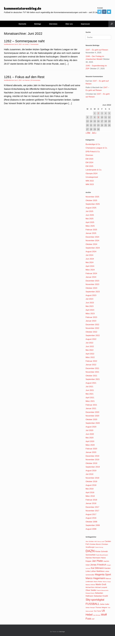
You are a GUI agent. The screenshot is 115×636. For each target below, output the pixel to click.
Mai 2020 (89, 438)
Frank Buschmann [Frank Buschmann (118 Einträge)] (102, 555)
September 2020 (93, 423)
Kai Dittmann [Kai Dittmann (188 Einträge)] (97, 568)
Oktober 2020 (91, 419)
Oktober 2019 (91, 463)
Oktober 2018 (91, 481)
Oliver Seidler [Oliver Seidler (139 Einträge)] (91, 590)
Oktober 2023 (91, 288)
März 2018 (90, 496)
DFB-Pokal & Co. (93, 152)
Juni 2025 (90, 215)
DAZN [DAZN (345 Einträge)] (90, 551)
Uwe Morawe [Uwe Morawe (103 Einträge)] (96, 615)
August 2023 (91, 295)
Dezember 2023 (92, 281)
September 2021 (93, 379)
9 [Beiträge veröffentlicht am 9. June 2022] (98, 117)
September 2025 (93, 204)
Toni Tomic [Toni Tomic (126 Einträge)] (97, 611)
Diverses (89, 155)
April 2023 (90, 310)
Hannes (27, 80)
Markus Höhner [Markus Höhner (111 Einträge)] (90, 584)
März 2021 (90, 401)
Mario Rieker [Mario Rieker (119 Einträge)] (98, 581)
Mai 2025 (89, 219)
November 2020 (92, 416)
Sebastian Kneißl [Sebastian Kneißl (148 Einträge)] (101, 596)
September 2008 (93, 525)
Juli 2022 (89, 343)
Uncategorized (92, 177)
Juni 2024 (90, 259)
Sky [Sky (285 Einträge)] (88, 599)
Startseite (22, 24)
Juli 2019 (89, 474)
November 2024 (92, 240)
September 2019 (93, 467)
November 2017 (92, 511)
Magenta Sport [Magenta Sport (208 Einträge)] (103, 574)
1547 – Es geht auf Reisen (97, 50)
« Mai (88, 133)
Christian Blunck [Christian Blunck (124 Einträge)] (95, 544)
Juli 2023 (89, 299)
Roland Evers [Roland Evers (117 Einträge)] (90, 593)
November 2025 (92, 197)
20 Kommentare (35, 80)
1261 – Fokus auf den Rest (24, 77)
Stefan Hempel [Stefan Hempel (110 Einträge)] (90, 607)
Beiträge (37, 24)
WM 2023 (90, 184)
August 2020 (91, 427)
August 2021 (91, 383)
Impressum (85, 24)
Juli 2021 (89, 387)
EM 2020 (89, 159)
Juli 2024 (89, 255)
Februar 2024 (91, 273)
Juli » (94, 133)
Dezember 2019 (92, 456)
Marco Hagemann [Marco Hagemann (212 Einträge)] (95, 578)
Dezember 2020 (92, 412)
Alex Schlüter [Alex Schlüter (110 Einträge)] (90, 541)
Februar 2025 (91, 230)
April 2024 (90, 266)
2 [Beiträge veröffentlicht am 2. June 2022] (98, 113)
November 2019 (92, 460)
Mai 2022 (89, 350)
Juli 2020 (89, 430)
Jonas (27, 44)
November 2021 (92, 372)
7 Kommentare (34, 44)
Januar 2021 (91, 408)
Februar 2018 (91, 500)
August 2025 (91, 208)
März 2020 (90, 445)
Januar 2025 (91, 233)
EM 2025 (89, 166)
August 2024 (91, 251)
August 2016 (91, 518)
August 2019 (91, 471)
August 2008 (91, 529)
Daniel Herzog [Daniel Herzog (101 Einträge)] (99, 547)
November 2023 (92, 284)
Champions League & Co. (96, 148)
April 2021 (90, 398)
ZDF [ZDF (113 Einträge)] (93, 619)
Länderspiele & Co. (94, 170)
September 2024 (93, 248)
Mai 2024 (89, 262)
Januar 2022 (91, 365)
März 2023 (90, 313)
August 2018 (91, 485)
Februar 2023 (91, 317)
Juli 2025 (89, 211)
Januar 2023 (91, 321)
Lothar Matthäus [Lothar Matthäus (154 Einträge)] (97, 571)
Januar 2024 (91, 277)
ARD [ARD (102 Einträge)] (95, 541)
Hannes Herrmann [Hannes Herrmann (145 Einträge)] (93, 558)
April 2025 (90, 222)
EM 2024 (89, 162)
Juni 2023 (90, 303)
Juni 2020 (90, 434)
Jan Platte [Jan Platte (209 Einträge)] (97, 561)
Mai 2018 (89, 489)
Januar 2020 (91, 452)
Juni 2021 (90, 390)
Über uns (69, 24)
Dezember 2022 (92, 325)
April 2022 (90, 354)
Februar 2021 (91, 405)
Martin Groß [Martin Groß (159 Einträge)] (101, 584)
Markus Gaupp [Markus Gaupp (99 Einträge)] (107, 581)
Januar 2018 (91, 503)
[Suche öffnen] (111, 24)
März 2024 (90, 270)
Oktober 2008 (91, 522)
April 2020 (90, 441)
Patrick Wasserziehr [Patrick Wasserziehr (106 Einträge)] (102, 590)
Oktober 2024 (91, 244)
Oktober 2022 (91, 332)
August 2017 (91, 514)
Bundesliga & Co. (93, 144)
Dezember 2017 (92, 507)
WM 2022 (90, 181)
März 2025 (90, 226)
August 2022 (91, 339)
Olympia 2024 (91, 173)
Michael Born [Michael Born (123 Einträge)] (90, 587)
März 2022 (90, 357)
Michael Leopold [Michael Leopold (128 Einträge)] (101, 587)
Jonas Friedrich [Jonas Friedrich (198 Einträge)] (98, 564)
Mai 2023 (89, 306)
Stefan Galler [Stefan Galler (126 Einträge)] (104, 604)
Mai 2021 (89, 394)
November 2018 (92, 478)
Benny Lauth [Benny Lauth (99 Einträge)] (100, 541)
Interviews (53, 24)
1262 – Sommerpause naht (24, 41)
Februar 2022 (91, 361)
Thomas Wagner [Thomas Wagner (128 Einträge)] (101, 607)
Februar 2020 (91, 449)
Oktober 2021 (91, 376)
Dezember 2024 (92, 237)
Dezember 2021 (92, 368)
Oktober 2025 (91, 200)
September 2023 (93, 292)
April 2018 (90, 492)
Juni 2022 (90, 346)
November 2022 (92, 328)
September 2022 (93, 335)
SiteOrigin (62, 631)
